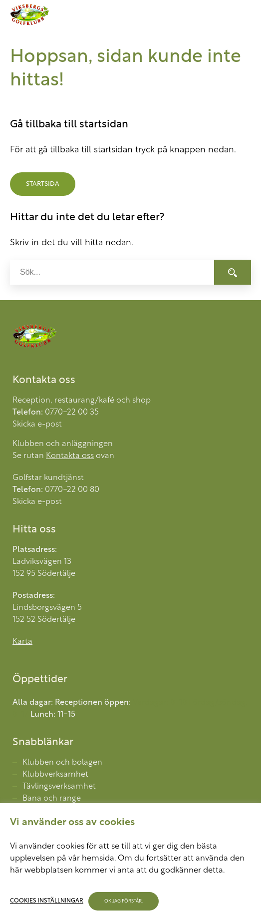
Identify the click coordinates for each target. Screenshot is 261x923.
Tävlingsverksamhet (59, 787)
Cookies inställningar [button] (46, 901)
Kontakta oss (70, 456)
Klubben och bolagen (62, 763)
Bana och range (51, 799)
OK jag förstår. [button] (123, 901)
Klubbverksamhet (55, 775)
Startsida (42, 184)
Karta (22, 642)
